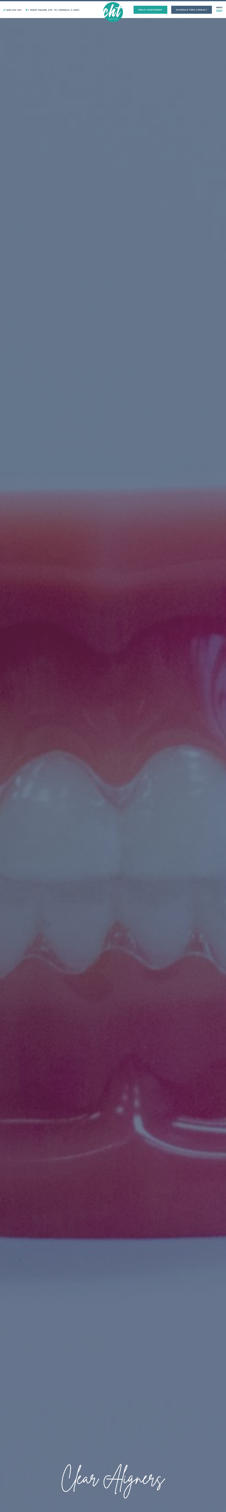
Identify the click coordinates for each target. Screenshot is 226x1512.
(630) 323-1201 (12, 10)
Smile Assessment (150, 9)
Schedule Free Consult (191, 9)
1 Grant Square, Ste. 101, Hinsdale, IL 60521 (53, 10)
